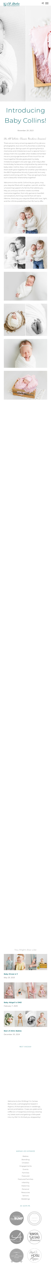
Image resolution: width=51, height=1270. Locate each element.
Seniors (25, 1196)
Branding (26, 1159)
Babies (25, 1156)
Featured (25, 1176)
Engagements (26, 1166)
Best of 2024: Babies (13, 1031)
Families (25, 1173)
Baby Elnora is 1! (11, 974)
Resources (25, 1192)
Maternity (25, 1186)
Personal (25, 1189)
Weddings (25, 1199)
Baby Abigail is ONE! (13, 1002)
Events (25, 1169)
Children (25, 1163)
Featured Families (25, 1179)
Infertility (25, 1182)
